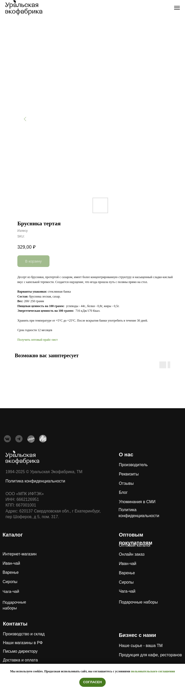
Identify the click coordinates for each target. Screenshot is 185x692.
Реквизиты (129, 474)
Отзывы (126, 483)
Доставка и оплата (20, 660)
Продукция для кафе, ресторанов (150, 655)
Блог (123, 492)
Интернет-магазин (20, 554)
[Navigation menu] (177, 8)
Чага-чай (11, 591)
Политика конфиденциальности (35, 481)
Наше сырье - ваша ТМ (141, 645)
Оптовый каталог (135, 545)
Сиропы (10, 581)
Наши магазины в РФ (23, 643)
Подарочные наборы (138, 602)
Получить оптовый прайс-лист (37, 339)
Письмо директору (20, 651)
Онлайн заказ (132, 554)
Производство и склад (24, 634)
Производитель (133, 465)
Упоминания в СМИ (137, 502)
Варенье (11, 572)
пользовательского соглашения (153, 671)
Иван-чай (11, 563)
